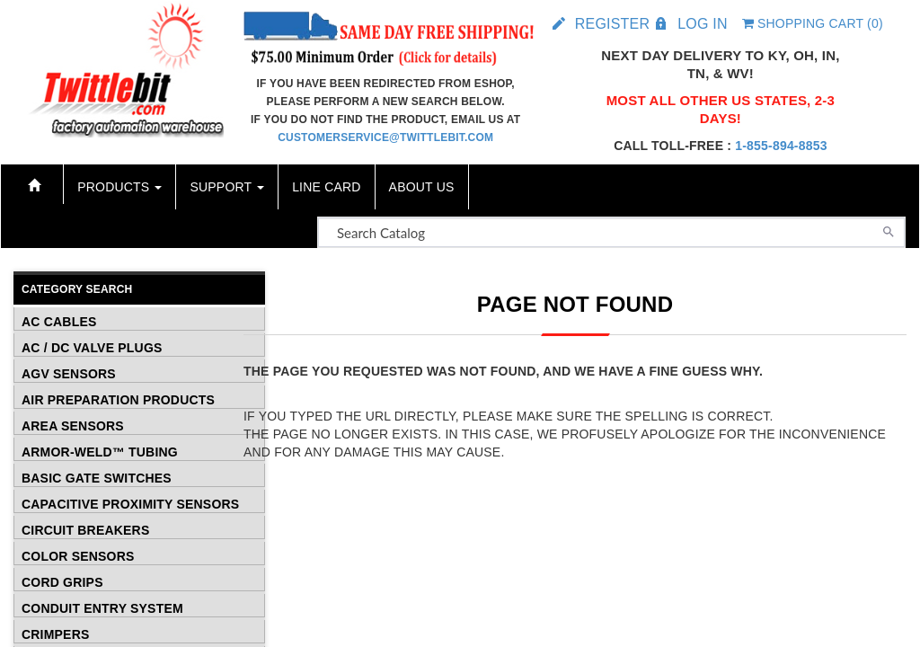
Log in (702, 23)
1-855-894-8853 (781, 145)
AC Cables (59, 321)
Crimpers (56, 633)
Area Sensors (73, 425)
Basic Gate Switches (97, 477)
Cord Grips (62, 581)
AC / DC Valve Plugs (92, 347)
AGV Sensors (69, 373)
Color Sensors (78, 555)
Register (612, 23)
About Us (422, 187)
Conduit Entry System (102, 607)
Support (227, 187)
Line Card (326, 187)
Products (119, 187)
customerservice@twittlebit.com (385, 137)
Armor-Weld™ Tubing (100, 451)
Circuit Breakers (85, 529)
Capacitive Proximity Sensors (130, 503)
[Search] (888, 230)
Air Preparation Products (118, 399)
